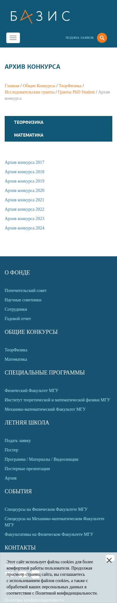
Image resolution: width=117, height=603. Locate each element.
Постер (11, 450)
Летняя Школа (27, 423)
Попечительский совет (25, 290)
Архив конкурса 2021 (24, 200)
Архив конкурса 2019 (24, 181)
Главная (12, 85)
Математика (28, 135)
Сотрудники (16, 309)
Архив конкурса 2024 (24, 228)
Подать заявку (18, 440)
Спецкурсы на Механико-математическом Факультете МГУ (54, 521)
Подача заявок (80, 37)
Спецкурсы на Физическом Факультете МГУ (46, 509)
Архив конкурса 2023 (24, 218)
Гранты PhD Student (76, 92)
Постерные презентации (27, 468)
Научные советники (23, 300)
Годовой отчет (18, 318)
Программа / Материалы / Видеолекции (41, 459)
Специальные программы (45, 372)
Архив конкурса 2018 (24, 171)
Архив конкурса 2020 (24, 190)
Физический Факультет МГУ (31, 390)
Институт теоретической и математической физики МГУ (57, 400)
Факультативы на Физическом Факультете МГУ (49, 534)
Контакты (20, 548)
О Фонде (17, 272)
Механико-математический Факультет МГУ (45, 409)
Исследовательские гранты (30, 92)
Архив (11, 478)
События (18, 491)
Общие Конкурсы (39, 85)
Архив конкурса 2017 (24, 162)
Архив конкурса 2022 (24, 209)
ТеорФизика (70, 85)
